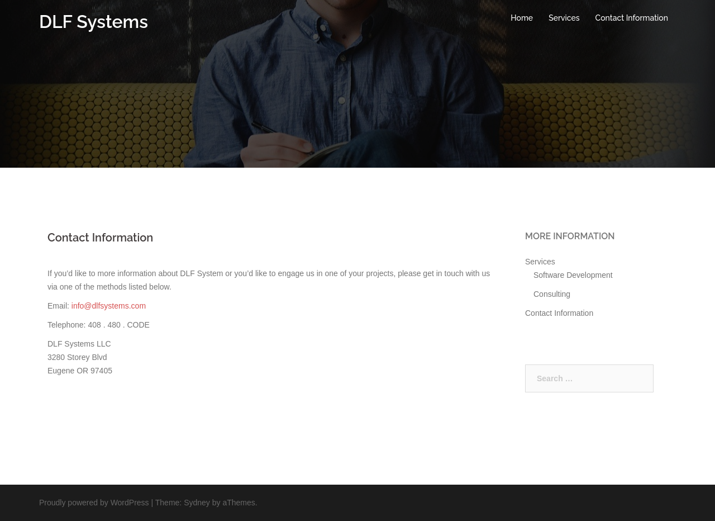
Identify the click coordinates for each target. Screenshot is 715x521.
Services (564, 17)
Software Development (573, 275)
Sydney (197, 502)
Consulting (551, 294)
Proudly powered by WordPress (94, 502)
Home (522, 17)
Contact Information (631, 17)
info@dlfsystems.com (109, 305)
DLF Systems (93, 21)
